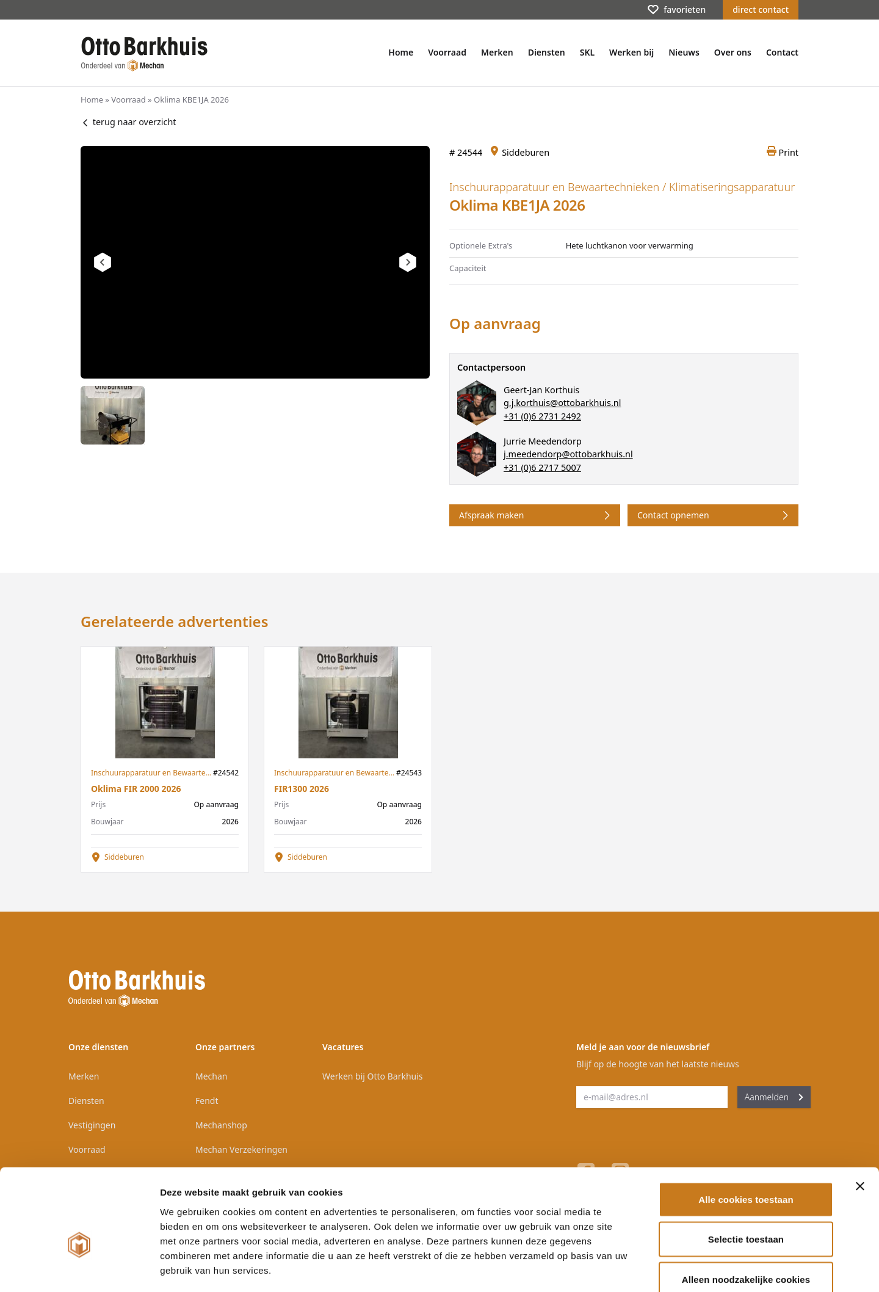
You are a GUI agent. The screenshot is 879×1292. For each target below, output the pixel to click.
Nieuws (684, 52)
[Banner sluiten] (860, 1118)
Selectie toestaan (746, 1172)
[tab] (113, 415)
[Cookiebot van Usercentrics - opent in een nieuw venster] (79, 1268)
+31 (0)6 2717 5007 (542, 467)
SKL (587, 52)
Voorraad (447, 52)
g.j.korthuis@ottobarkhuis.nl (562, 402)
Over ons (732, 52)
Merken (497, 52)
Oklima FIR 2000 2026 (136, 788)
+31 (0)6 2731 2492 (542, 416)
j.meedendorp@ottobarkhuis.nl (568, 454)
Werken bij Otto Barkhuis (372, 1076)
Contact (782, 52)
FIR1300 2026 (301, 788)
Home (400, 52)
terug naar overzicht (128, 122)
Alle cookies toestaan (746, 1132)
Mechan (211, 1076)
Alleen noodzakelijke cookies (746, 1212)
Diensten (546, 52)
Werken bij (631, 52)
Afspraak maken (536, 515)
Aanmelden (774, 1097)
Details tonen (660, 1268)
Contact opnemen (714, 515)
